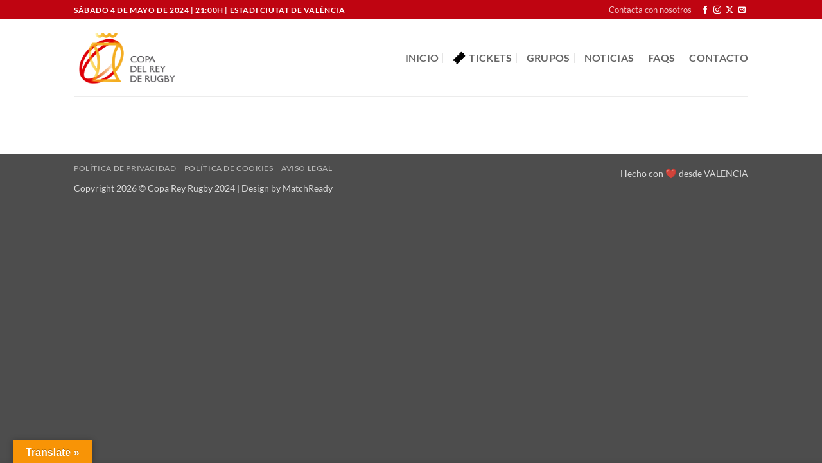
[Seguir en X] (729, 10)
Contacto (718, 57)
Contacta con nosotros (650, 10)
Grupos (548, 57)
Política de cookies (229, 168)
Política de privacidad (125, 168)
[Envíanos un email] (742, 10)
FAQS (661, 57)
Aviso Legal (307, 168)
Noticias (609, 57)
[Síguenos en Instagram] (717, 10)
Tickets (482, 57)
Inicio (422, 57)
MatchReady (308, 188)
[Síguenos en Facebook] (705, 10)
